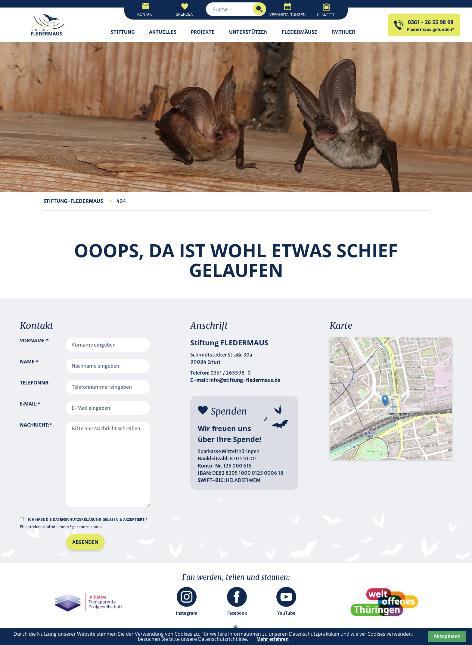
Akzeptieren (447, 636)
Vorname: (34, 344)
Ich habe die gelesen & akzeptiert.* (88, 519)
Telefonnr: (35, 382)
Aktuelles (162, 32)
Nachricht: (36, 457)
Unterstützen (248, 32)
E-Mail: (30, 407)
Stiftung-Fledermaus (73, 201)
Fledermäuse (299, 32)
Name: (29, 365)
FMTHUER (343, 32)
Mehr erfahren (272, 639)
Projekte (203, 32)
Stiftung (123, 32)
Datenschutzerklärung (77, 519)
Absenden (85, 542)
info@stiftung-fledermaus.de (244, 380)
